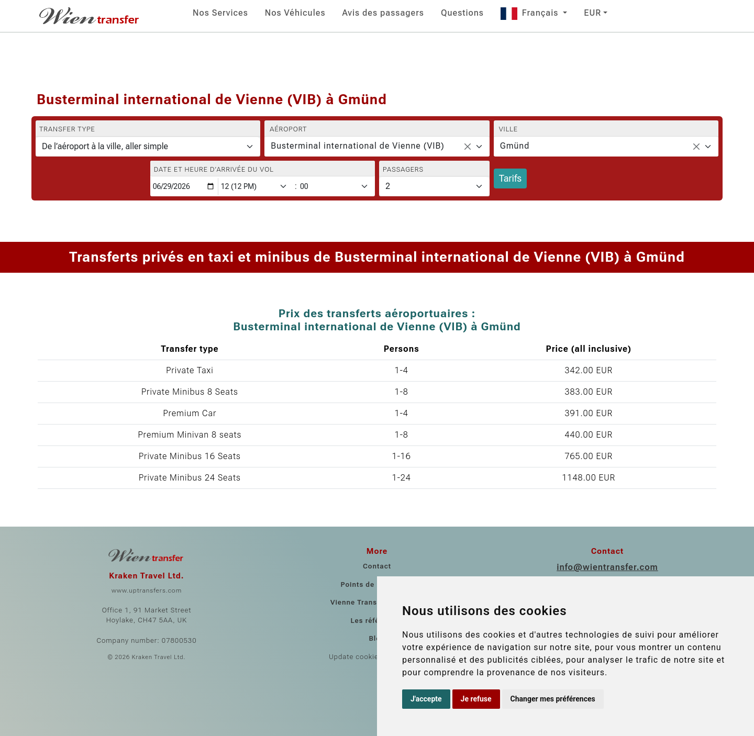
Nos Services (220, 13)
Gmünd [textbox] (515, 146)
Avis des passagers (383, 13)
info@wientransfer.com (607, 567)
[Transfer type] (148, 146)
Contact (377, 566)
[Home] (90, 15)
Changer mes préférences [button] (553, 699)
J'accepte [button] (426, 699)
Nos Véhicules (295, 13)
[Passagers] (434, 186)
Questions (462, 13)
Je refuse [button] (476, 699)
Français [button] (531, 13)
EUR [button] (592, 13)
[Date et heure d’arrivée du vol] (184, 186)
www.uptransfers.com (147, 590)
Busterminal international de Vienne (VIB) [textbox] (357, 146)
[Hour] (256, 186)
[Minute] (336, 186)
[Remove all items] (467, 146)
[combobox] (376, 147)
